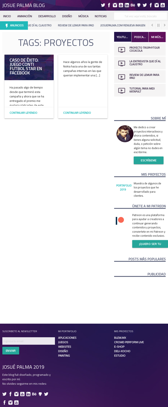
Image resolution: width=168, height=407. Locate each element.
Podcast (140, 37)
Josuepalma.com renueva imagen (124, 25)
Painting (64, 355)
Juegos (63, 342)
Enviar (11, 350)
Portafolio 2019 (124, 187)
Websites (64, 346)
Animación (24, 16)
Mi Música (158, 37)
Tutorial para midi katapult (142, 90)
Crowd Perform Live (129, 342)
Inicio (7, 16)
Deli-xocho (122, 351)
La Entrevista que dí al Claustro (30, 25)
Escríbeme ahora (149, 161)
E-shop (119, 346)
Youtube (123, 37)
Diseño (67, 16)
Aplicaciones (67, 337)
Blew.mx (120, 337)
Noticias (101, 16)
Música (83, 16)
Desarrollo (47, 16)
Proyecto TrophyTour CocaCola (144, 49)
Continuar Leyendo (23, 112)
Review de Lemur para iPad (77, 25)
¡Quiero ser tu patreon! (150, 244)
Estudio (119, 355)
